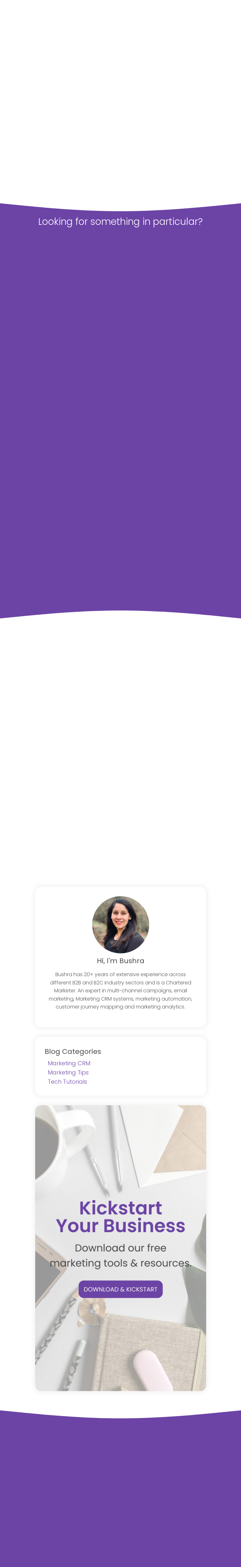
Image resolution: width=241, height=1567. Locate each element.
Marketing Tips (68, 1072)
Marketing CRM (69, 1063)
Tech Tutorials (67, 1082)
